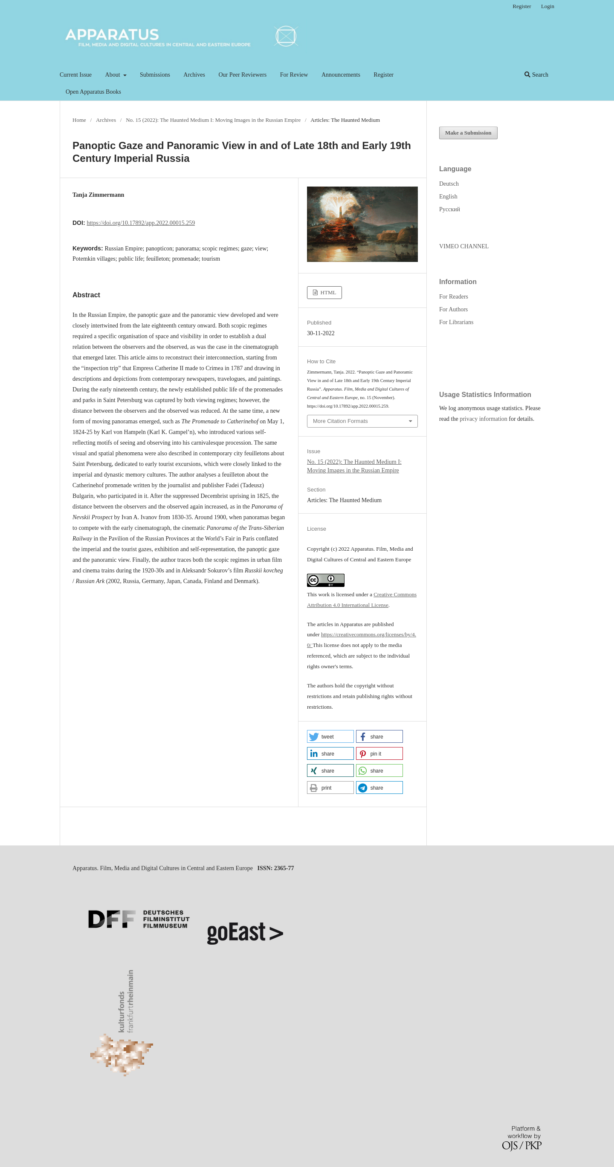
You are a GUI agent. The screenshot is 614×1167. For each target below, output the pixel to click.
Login (547, 6)
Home (79, 120)
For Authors (453, 309)
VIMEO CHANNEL (464, 246)
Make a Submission (468, 132)
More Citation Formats (340, 421)
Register (384, 75)
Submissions (155, 75)
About (113, 75)
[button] (330, 736)
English (448, 196)
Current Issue (76, 75)
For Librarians (456, 322)
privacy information (483, 419)
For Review (294, 75)
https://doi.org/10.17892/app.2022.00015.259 (141, 223)
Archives (194, 75)
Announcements (340, 75)
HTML (327, 292)
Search (536, 75)
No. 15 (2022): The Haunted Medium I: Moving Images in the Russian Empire (213, 120)
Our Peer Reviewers (242, 75)
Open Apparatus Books (93, 92)
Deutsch (449, 184)
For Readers (453, 296)
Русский (449, 209)
